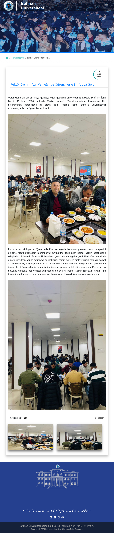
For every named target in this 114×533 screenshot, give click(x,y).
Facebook (16, 418)
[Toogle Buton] (106, 6)
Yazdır (99, 418)
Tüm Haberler (18, 58)
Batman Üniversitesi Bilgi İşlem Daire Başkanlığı (64, 529)
